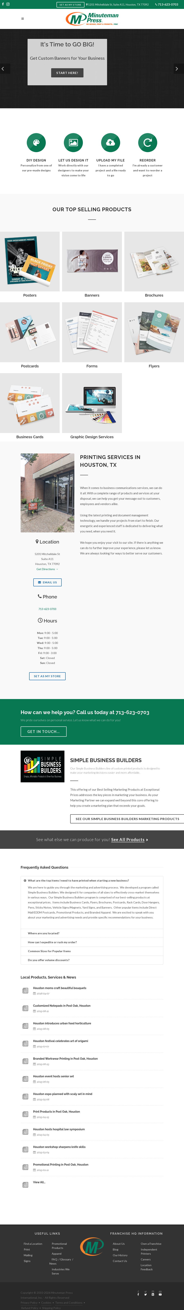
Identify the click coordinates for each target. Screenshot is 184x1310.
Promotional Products (59, 1237)
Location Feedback (147, 1258)
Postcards (30, 366)
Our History (120, 1246)
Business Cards (29, 437)
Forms (92, 366)
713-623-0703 (168, 4)
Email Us (47, 582)
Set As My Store (47, 676)
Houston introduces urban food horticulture (62, 1023)
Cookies (46, 1294)
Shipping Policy (51, 1299)
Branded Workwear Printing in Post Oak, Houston (65, 1059)
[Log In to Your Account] (147, 142)
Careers (146, 1250)
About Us (119, 1235)
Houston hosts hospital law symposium (59, 1129)
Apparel (56, 1245)
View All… (39, 1182)
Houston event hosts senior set (53, 1076)
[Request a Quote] (73, 142)
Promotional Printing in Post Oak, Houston (60, 1165)
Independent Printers (149, 1243)
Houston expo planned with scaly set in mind (62, 1094)
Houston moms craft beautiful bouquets (59, 988)
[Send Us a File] (110, 142)
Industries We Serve (61, 1263)
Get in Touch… (43, 731)
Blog (115, 1241)
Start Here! (67, 73)
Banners (92, 295)
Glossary (65, 1250)
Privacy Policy (29, 1294)
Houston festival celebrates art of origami (60, 1041)
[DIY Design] (36, 142)
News (53, 1255)
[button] (5, 68)
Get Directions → (47, 569)
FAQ (54, 1250)
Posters (29, 295)
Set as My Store (70, 4)
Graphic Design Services (92, 437)
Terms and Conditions (68, 1294)
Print (27, 1241)
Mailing (28, 1246)
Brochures (154, 295)
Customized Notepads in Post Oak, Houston (61, 1006)
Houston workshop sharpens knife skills (59, 1147)
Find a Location (33, 1235)
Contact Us (120, 1252)
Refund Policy (29, 1299)
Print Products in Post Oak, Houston (56, 1112)
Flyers (154, 366)
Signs (27, 1252)
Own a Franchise (151, 1235)
